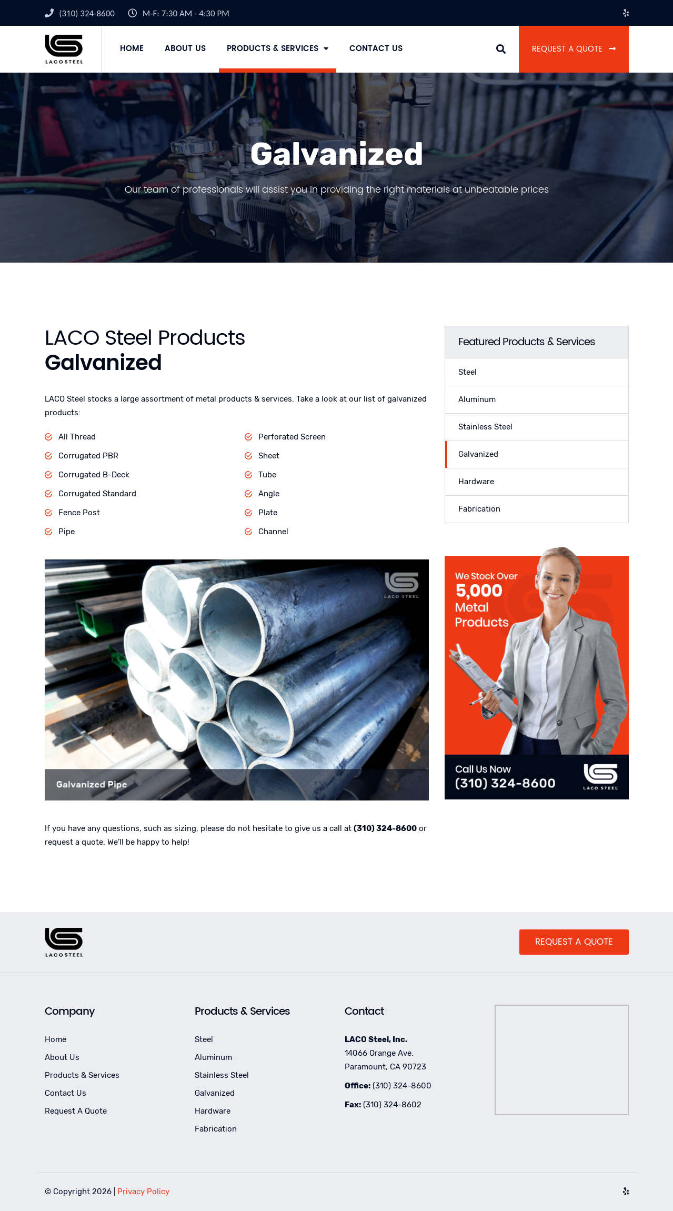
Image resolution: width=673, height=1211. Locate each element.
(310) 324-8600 (87, 13)
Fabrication (479, 509)
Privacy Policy (143, 1191)
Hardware (476, 481)
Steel (467, 372)
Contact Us (376, 48)
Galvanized (478, 454)
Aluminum (477, 399)
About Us (185, 48)
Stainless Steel (485, 427)
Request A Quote (574, 49)
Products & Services (272, 48)
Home (132, 48)
